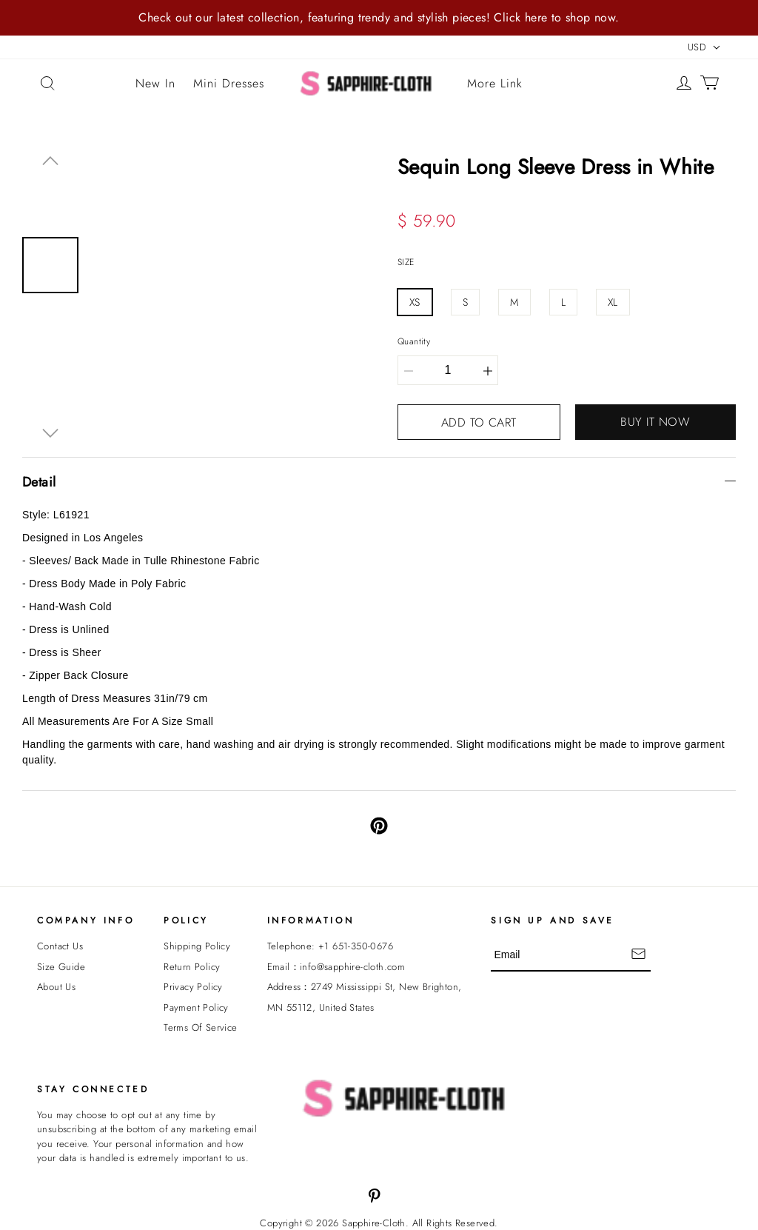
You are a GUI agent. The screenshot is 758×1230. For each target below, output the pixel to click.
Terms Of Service (200, 1027)
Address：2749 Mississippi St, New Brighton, (364, 987)
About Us (56, 987)
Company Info (85, 920)
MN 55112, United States (321, 1007)
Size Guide (61, 967)
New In (155, 83)
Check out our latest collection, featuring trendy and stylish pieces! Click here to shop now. (378, 17)
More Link (495, 83)
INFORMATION (311, 920)
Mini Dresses (228, 83)
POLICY (186, 920)
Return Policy (192, 967)
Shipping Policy (197, 946)
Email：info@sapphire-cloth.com (336, 967)
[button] (50, 161)
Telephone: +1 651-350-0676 (330, 946)
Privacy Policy (193, 987)
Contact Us (60, 946)
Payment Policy (196, 1007)
